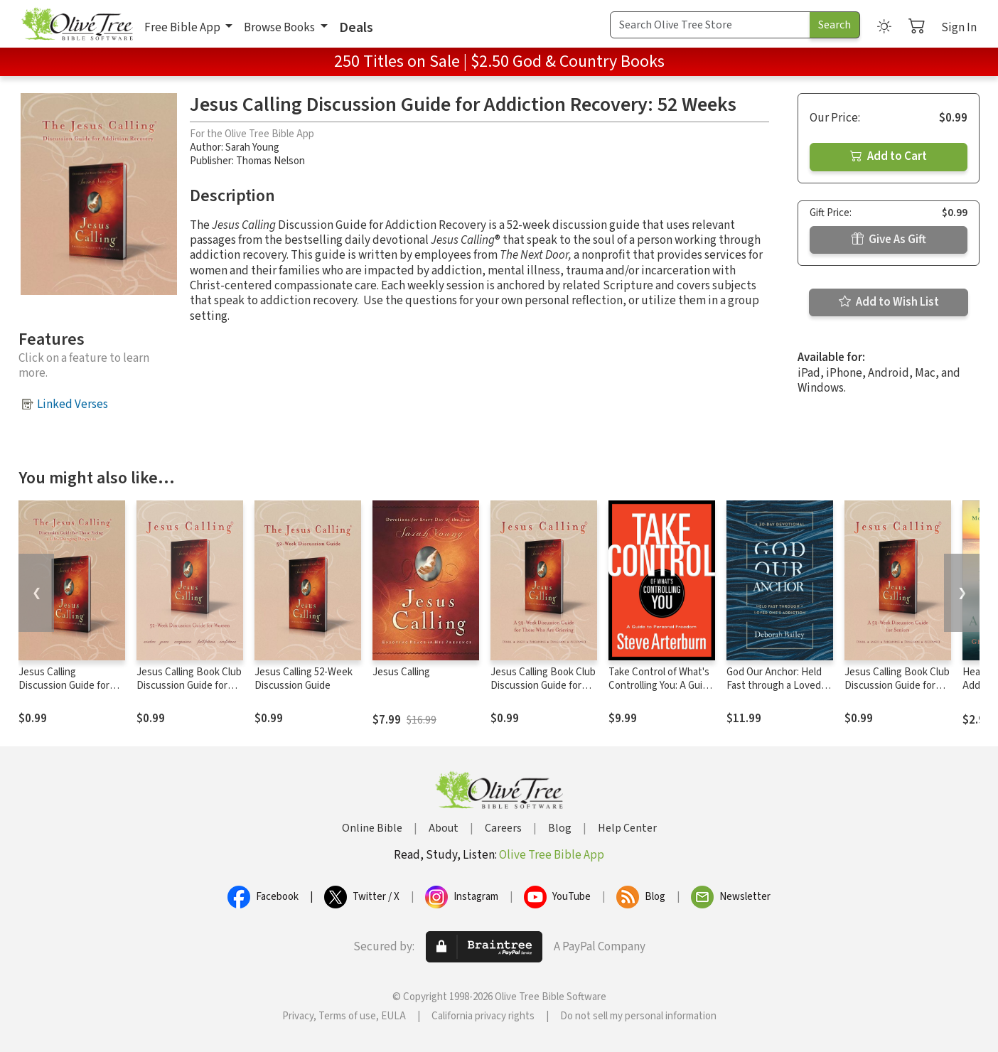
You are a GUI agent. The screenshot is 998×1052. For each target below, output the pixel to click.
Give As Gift (889, 239)
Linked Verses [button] (72, 404)
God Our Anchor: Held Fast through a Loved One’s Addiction (774, 686)
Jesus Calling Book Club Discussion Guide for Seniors (897, 686)
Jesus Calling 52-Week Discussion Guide (303, 679)
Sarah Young (252, 147)
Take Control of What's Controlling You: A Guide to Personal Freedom (661, 686)
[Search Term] (710, 24)
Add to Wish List (889, 302)
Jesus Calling (401, 672)
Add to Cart (888, 156)
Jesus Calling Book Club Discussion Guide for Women (189, 686)
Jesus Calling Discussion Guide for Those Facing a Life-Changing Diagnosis (63, 692)
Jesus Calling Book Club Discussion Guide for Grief (543, 686)
